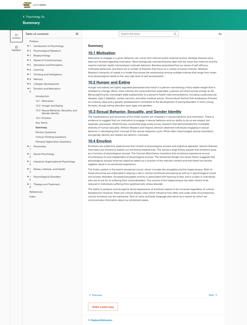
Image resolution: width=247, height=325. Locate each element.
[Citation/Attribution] (153, 320)
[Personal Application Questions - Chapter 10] (57, 141)
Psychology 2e (33, 17)
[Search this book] (145, 33)
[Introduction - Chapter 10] (57, 96)
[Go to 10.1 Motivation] (153, 52)
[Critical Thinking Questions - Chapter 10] (57, 136)
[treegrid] (52, 119)
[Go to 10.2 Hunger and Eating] (153, 82)
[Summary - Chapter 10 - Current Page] (57, 127)
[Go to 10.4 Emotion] (153, 141)
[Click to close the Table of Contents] (16, 36)
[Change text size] (220, 34)
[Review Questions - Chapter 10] (57, 132)
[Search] (175, 33)
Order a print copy (103, 306)
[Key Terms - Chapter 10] (57, 122)
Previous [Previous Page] (95, 295)
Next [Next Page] (213, 295)
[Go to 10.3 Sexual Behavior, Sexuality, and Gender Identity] (153, 111)
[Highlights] (16, 48)
